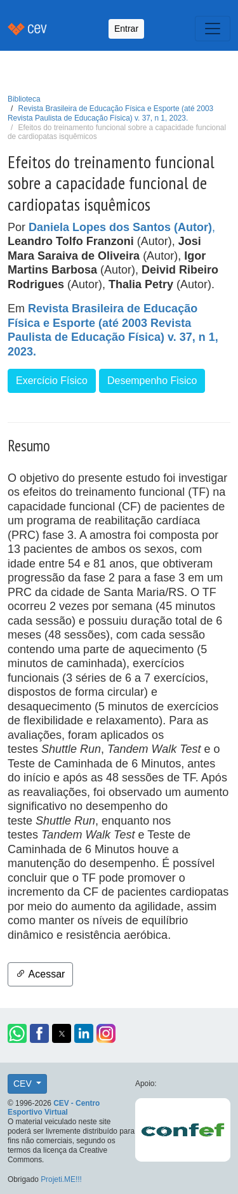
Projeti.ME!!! (61, 1179)
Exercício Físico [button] (52, 380)
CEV (23, 1083)
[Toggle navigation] (212, 28)
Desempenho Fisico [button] (152, 380)
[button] (17, 1033)
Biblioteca (24, 99)
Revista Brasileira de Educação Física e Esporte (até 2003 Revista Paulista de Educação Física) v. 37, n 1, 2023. (110, 113)
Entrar (126, 28)
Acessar (40, 974)
